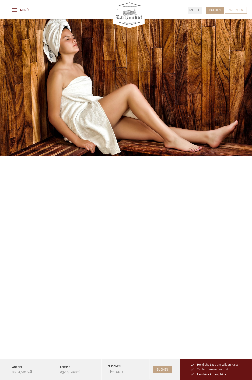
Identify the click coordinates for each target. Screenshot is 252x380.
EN (191, 10)
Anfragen (236, 10)
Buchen (215, 10)
